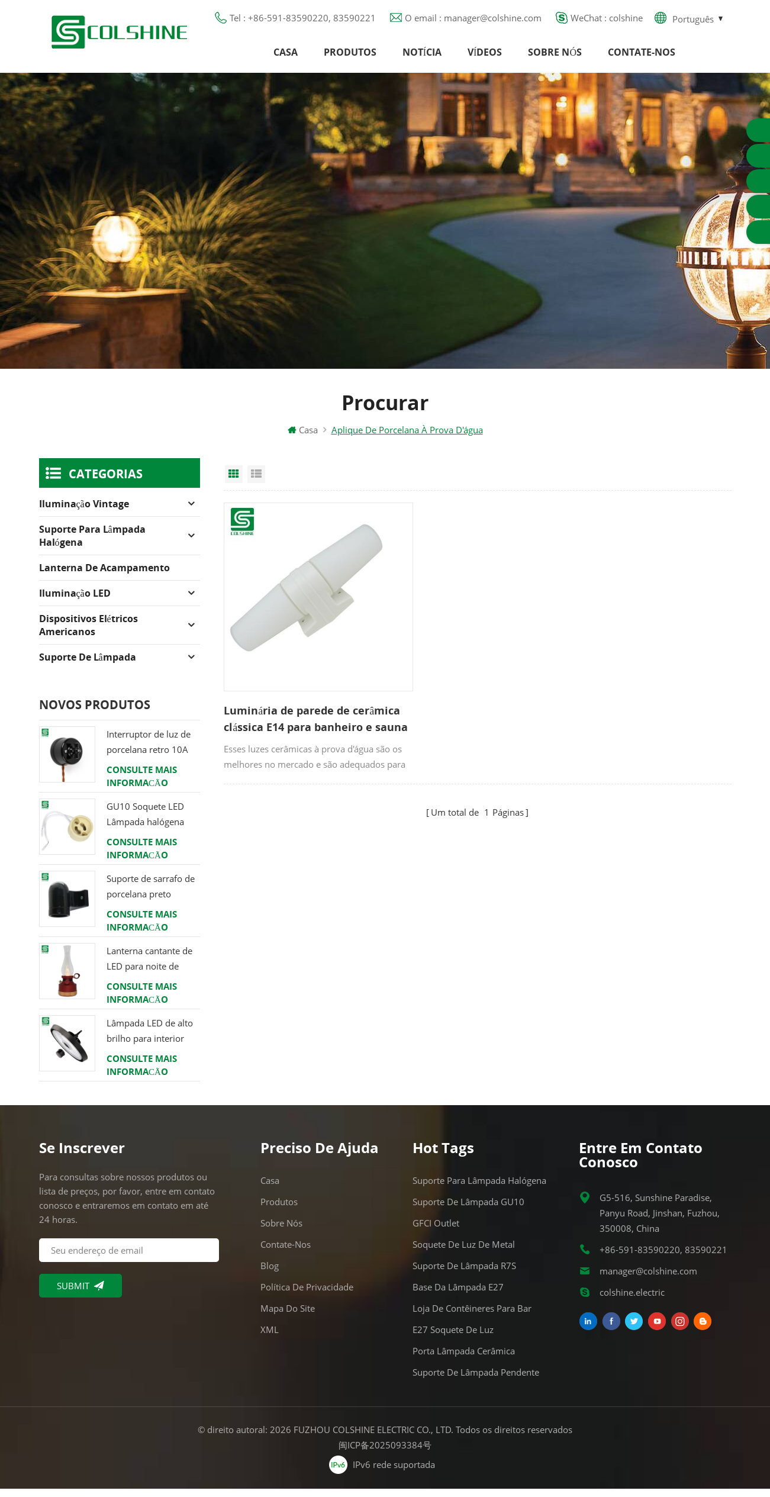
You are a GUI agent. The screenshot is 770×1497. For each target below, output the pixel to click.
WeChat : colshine (607, 21)
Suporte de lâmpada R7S (464, 1274)
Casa (285, 56)
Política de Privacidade (306, 1295)
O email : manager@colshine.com (473, 21)
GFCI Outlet (436, 1231)
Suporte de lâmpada (87, 665)
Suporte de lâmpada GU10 (468, 1210)
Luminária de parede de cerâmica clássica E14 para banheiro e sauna (293, 699)
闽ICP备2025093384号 (385, 1453)
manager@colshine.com (648, 1279)
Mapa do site (287, 1316)
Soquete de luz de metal (464, 1252)
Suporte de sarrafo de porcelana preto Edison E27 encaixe (151, 895)
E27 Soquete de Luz (453, 1338)
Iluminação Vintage (84, 512)
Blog (269, 1274)
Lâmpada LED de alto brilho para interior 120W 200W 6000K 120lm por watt (150, 1039)
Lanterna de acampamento (104, 575)
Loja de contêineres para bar (472, 1316)
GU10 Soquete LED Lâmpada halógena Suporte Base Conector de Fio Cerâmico (153, 823)
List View (256, 482)
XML (269, 1338)
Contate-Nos (641, 56)
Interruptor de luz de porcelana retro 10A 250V (149, 750)
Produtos (350, 56)
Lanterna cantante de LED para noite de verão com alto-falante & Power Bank (152, 967)
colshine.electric (632, 1300)
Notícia (422, 56)
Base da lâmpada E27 (458, 1295)
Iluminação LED (75, 601)
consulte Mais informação (142, 784)
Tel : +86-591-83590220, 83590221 (303, 21)
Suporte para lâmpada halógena (92, 544)
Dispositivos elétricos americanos (88, 633)
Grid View (234, 482)
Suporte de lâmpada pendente (476, 1380)
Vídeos (485, 56)
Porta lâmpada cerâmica (464, 1359)
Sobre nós (555, 56)
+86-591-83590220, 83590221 (663, 1258)
